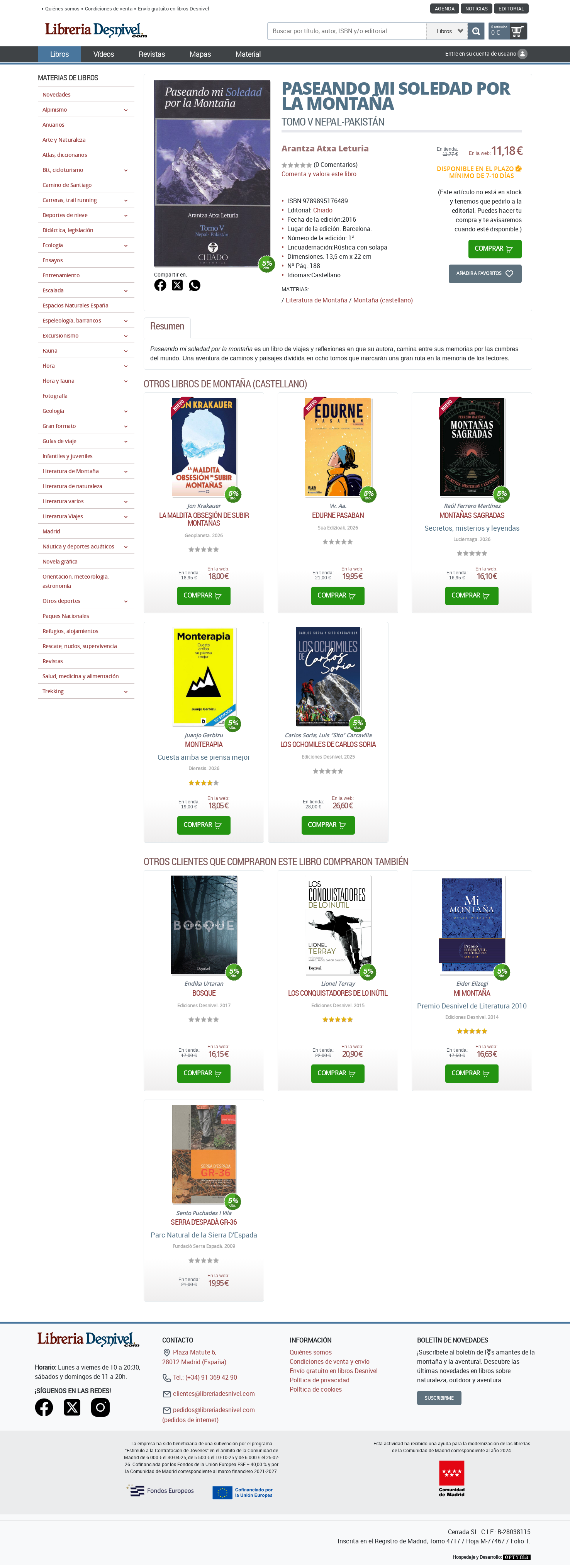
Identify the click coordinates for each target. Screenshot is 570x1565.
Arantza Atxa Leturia (325, 148)
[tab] (167, 327)
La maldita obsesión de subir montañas (204, 519)
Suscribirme (439, 1398)
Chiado (322, 210)
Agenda (445, 8)
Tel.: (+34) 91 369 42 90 (199, 1377)
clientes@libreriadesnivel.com (208, 1393)
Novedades (56, 94)
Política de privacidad (319, 1380)
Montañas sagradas (472, 515)
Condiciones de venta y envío (330, 1361)
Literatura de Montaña (317, 300)
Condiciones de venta (108, 8)
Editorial (511, 8)
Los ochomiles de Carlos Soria (328, 744)
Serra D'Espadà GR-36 (204, 1222)
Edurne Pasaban (337, 515)
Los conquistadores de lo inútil (337, 993)
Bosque (204, 993)
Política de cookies (316, 1389)
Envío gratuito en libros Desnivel (173, 8)
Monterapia (203, 744)
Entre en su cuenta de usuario (486, 53)
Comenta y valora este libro (319, 174)
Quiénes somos (62, 8)
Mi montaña (472, 993)
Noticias (476, 8)
